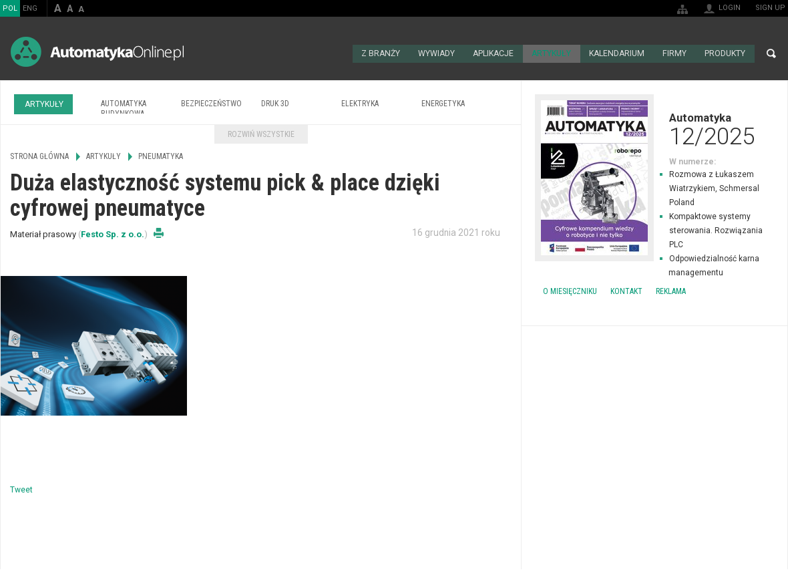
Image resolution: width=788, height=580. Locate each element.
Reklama (671, 290)
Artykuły (552, 53)
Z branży (380, 53)
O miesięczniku (570, 290)
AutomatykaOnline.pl (97, 52)
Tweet (21, 488)
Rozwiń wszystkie (261, 133)
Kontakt (626, 290)
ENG (30, 8)
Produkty (725, 53)
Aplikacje (493, 53)
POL (10, 8)
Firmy (674, 53)
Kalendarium (617, 53)
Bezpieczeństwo (211, 103)
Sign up (770, 7)
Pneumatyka (160, 155)
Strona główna (337, 53)
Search (771, 53)
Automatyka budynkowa (123, 108)
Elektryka (360, 103)
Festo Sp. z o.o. (112, 233)
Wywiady (436, 53)
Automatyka (654, 128)
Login (730, 7)
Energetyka (443, 103)
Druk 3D (275, 103)
